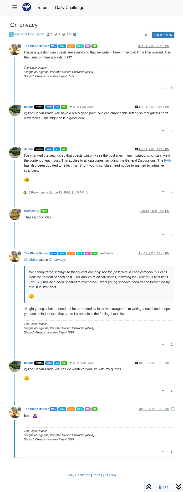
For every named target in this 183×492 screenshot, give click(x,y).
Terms (97, 475)
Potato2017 (32, 211)
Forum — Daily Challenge (60, 7)
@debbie (106, 253)
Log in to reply (163, 35)
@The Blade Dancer (82, 107)
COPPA (110, 475)
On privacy (57, 259)
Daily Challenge (78, 475)
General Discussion (29, 34)
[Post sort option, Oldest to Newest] (146, 35)
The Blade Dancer (36, 46)
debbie (28, 107)
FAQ (167, 160)
